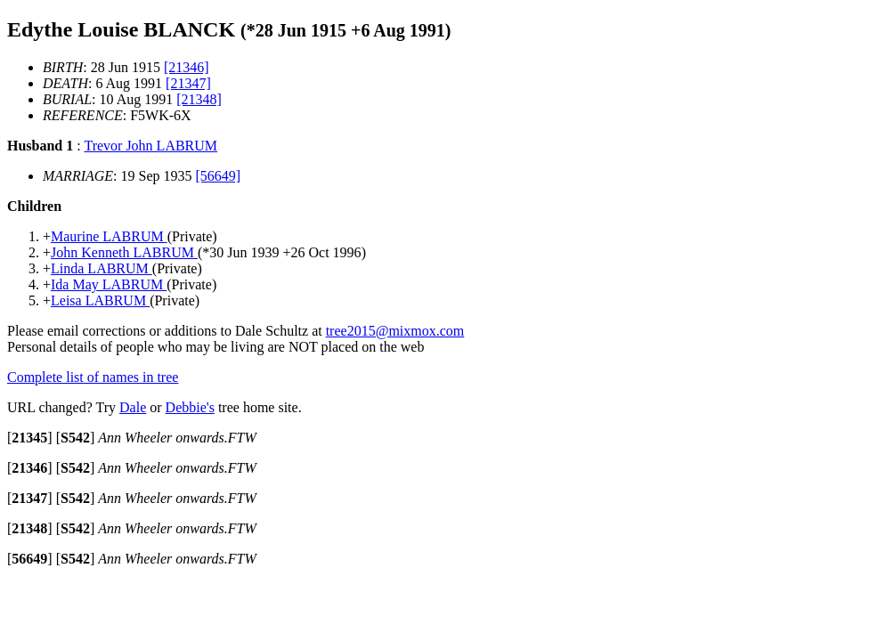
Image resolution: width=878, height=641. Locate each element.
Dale (132, 407)
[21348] (199, 99)
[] (30, 437)
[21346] (186, 67)
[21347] (188, 83)
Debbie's (190, 407)
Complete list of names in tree (92, 377)
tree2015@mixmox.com (395, 330)
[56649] (218, 175)
